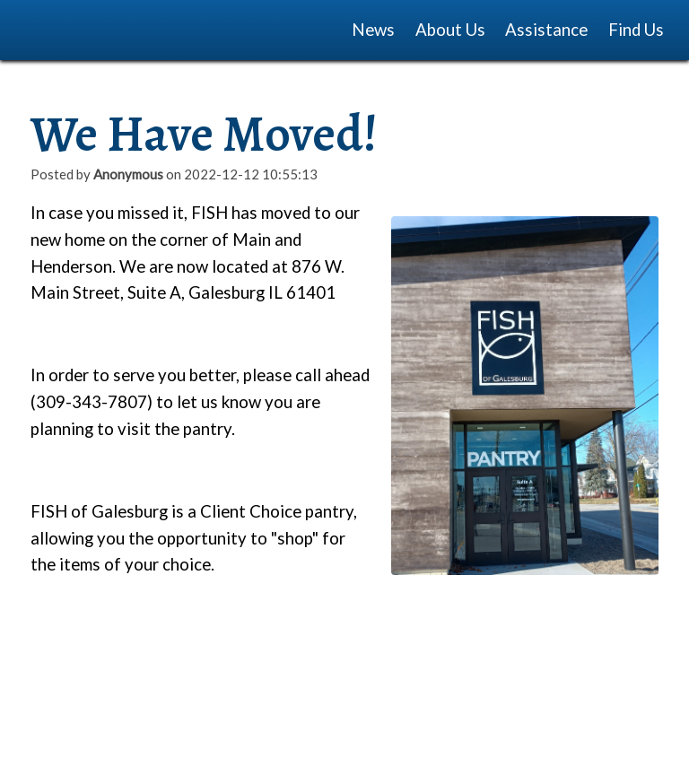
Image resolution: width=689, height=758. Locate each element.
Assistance (546, 29)
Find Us (636, 29)
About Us (450, 29)
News (373, 29)
